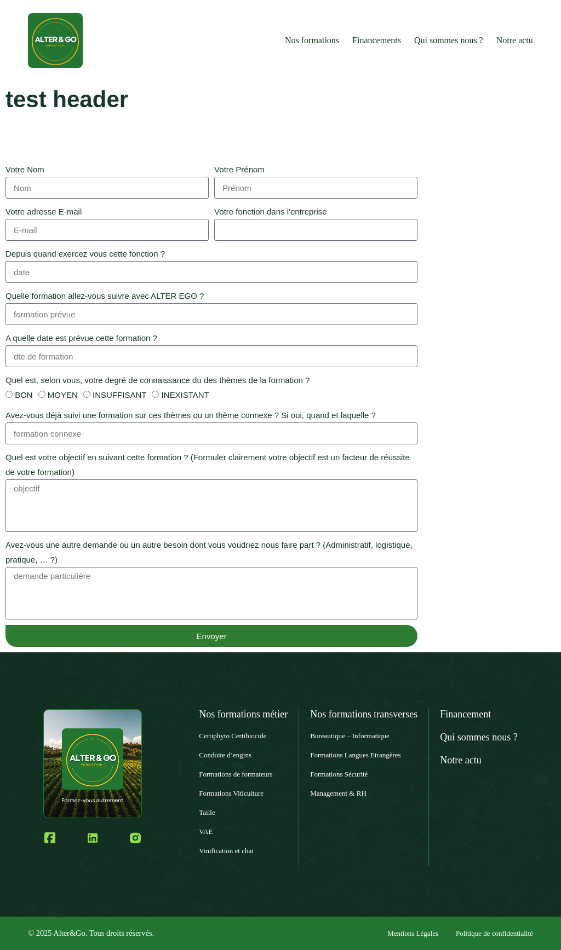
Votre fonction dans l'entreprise (270, 211)
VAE (206, 831)
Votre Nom (24, 169)
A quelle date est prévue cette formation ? (81, 338)
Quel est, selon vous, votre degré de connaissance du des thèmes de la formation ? (157, 380)
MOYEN (63, 394)
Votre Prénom (239, 169)
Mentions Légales (412, 933)
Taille (207, 812)
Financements (376, 40)
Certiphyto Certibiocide (232, 736)
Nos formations (312, 40)
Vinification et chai (226, 851)
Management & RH (338, 793)
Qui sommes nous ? (448, 40)
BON (24, 394)
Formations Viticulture (231, 793)
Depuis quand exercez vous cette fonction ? (85, 253)
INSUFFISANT (119, 394)
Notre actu (514, 40)
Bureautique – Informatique (349, 736)
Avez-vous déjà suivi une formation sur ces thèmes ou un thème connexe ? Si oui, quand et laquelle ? (190, 415)
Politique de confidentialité (494, 933)
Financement (465, 714)
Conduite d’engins (225, 755)
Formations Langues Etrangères (355, 755)
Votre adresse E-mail (43, 211)
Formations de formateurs (235, 774)
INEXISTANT (185, 394)
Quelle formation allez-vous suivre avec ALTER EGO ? (104, 295)
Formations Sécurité (339, 774)
